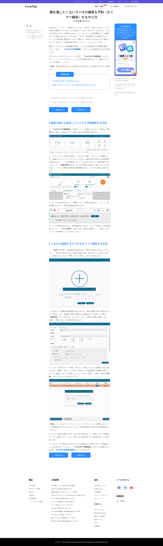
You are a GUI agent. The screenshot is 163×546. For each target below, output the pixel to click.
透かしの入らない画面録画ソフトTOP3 (63, 517)
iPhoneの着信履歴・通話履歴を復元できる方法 (65, 511)
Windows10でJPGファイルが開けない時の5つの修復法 (125, 79)
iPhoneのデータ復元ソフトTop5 (61, 514)
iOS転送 (31, 495)
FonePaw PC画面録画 (72, 49)
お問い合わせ (98, 488)
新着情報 (110, 1)
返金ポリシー (98, 519)
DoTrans (31, 492)
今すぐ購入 (125, 70)
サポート (101, 1)
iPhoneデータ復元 (34, 488)
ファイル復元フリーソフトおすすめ (62, 505)
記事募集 (97, 526)
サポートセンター (99, 509)
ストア (93, 1)
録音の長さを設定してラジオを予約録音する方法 (35, 32)
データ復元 (32, 485)
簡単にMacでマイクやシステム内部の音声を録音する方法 (73, 85)
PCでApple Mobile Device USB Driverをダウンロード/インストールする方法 (125, 86)
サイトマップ (98, 498)
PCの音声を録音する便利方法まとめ (65, 81)
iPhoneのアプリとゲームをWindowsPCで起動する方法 (68, 495)
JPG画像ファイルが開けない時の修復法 (63, 485)
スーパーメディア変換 (35, 501)
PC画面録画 (125, 26)
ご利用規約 (97, 492)
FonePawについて (100, 485)
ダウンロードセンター (80, 1)
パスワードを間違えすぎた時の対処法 (62, 501)
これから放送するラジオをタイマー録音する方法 (35, 37)
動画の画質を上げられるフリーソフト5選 (63, 492)
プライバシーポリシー (101, 495)
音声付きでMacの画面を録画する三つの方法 (64, 521)
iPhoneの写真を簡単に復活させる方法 (63, 498)
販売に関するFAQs (100, 513)
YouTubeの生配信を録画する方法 (61, 488)
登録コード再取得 (99, 516)
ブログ (119, 1)
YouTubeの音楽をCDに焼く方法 (61, 508)
